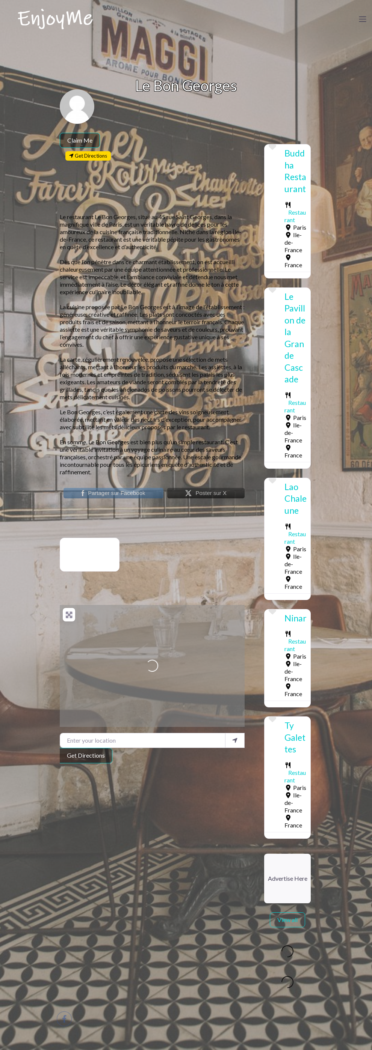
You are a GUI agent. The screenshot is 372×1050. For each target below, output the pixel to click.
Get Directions (86, 755)
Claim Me (79, 140)
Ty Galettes (294, 737)
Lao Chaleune (295, 498)
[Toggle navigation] (362, 19)
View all (287, 919)
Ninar (295, 618)
